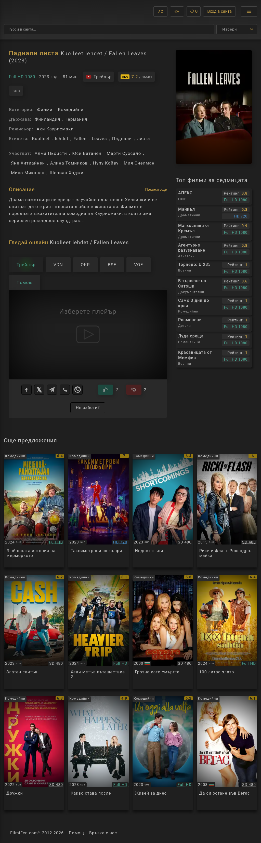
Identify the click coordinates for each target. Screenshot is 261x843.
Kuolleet (41, 138)
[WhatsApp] (77, 390)
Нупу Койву (106, 163)
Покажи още (156, 189)
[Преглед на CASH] (34, 632)
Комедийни (71, 109)
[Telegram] (52, 390)
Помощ (76, 833)
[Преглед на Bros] (34, 753)
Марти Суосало (124, 153)
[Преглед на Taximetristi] (98, 510)
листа (143, 138)
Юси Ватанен (86, 153)
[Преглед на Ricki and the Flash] (227, 510)
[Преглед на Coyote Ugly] (163, 632)
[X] (39, 390)
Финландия (47, 119)
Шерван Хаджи (67, 172)
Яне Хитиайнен (28, 163)
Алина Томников (69, 163)
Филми (44, 109)
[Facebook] (26, 390)
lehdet (61, 138)
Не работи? (88, 407)
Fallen (80, 138)
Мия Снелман (139, 163)
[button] (160, 11)
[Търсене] (109, 29)
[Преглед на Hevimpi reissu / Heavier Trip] (98, 632)
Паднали (122, 138)
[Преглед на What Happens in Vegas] (227, 753)
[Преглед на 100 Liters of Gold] (227, 632)
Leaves (99, 138)
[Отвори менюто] (249, 11)
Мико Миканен (28, 172)
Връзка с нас (103, 833)
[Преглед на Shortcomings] (163, 510)
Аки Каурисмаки (55, 128)
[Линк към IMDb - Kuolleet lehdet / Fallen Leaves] (136, 77)
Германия (76, 119)
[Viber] (65, 390)
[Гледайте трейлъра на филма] (98, 77)
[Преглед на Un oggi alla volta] (163, 753)
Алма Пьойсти (51, 153)
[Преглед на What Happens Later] (98, 753)
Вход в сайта (219, 11)
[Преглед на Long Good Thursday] (34, 510)
